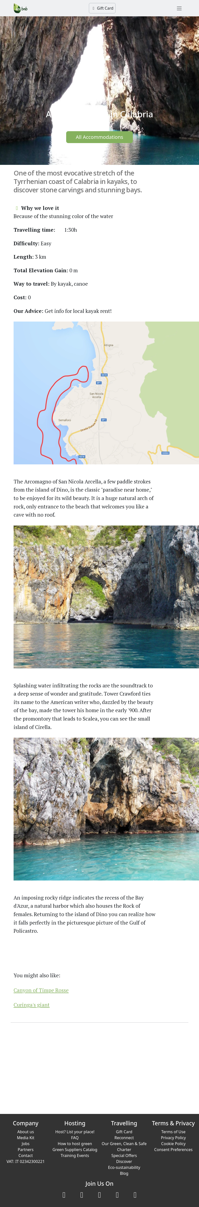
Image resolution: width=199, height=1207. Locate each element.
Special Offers (124, 1155)
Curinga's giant (32, 1004)
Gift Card (102, 8)
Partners (26, 1149)
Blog (124, 1173)
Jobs (26, 1143)
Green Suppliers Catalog (74, 1149)
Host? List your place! (75, 1131)
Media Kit (25, 1137)
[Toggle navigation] (179, 8)
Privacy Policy (173, 1137)
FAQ (75, 1137)
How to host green (75, 1143)
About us (25, 1131)
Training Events (75, 1155)
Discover (124, 1161)
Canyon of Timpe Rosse (41, 990)
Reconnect (124, 1137)
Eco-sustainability (124, 1167)
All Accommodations (99, 137)
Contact (26, 1155)
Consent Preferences (173, 1149)
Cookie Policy (173, 1143)
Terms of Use (173, 1131)
